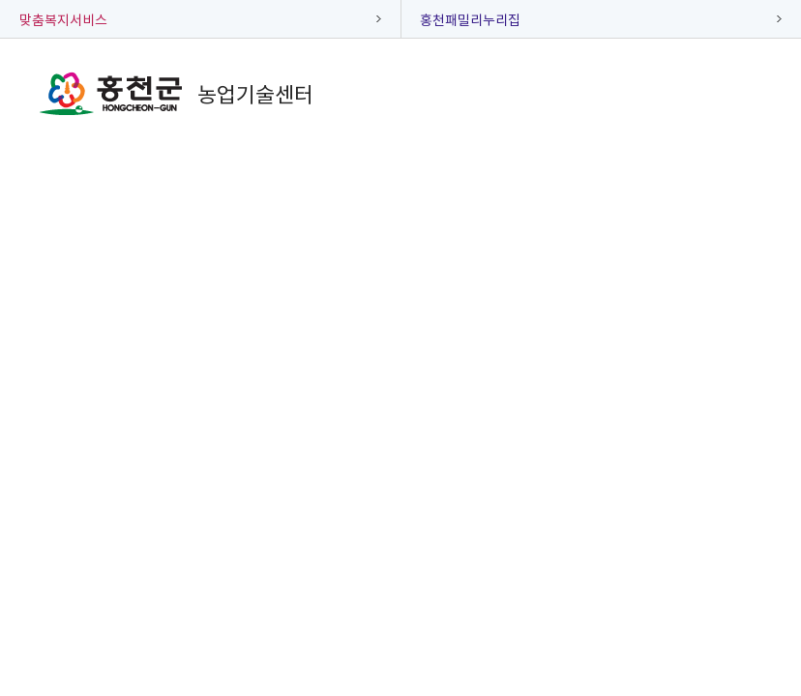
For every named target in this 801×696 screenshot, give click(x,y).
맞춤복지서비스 (63, 19)
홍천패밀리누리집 (470, 19)
